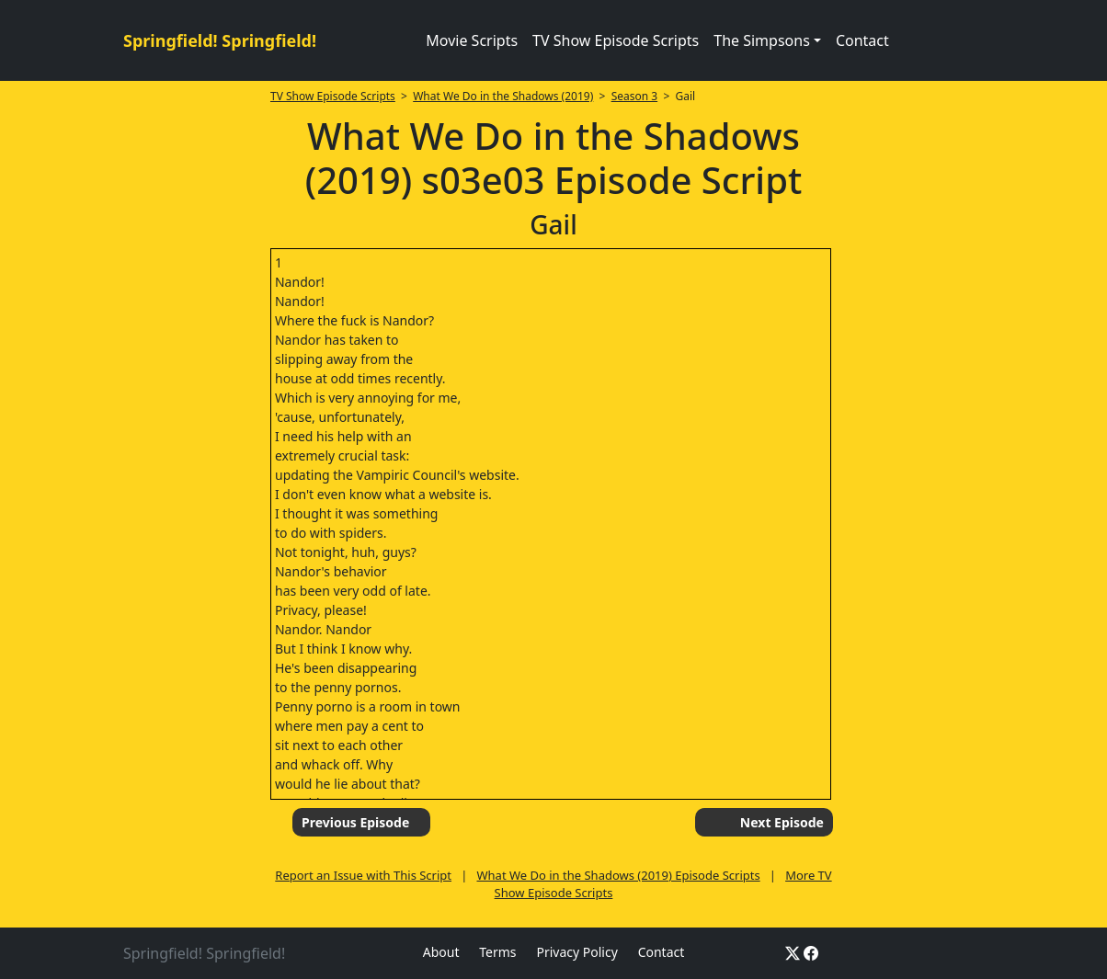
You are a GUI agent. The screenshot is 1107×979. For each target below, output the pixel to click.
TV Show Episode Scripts (615, 40)
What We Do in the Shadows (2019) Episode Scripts (617, 875)
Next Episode (782, 822)
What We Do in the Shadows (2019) (503, 96)
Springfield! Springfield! (219, 40)
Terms (497, 952)
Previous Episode (355, 822)
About (441, 952)
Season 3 (634, 96)
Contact (862, 40)
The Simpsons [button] (761, 40)
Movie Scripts (472, 40)
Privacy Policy (576, 952)
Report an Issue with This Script (363, 875)
